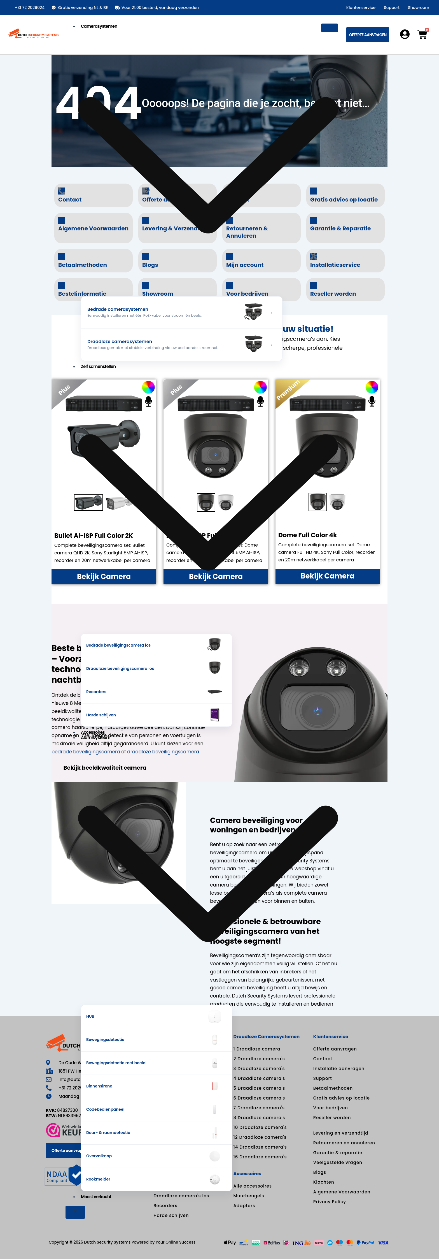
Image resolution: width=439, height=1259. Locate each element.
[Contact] (61, 191)
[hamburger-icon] (329, 28)
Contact (69, 199)
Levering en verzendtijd (340, 1133)
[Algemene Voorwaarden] (61, 220)
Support (392, 7)
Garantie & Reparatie (340, 228)
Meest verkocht (96, 1197)
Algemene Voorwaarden (342, 1192)
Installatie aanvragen (339, 1068)
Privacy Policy (329, 1202)
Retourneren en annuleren (344, 1143)
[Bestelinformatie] (61, 285)
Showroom (418, 7)
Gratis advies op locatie (344, 199)
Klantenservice (360, 7)
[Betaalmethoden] (61, 256)
